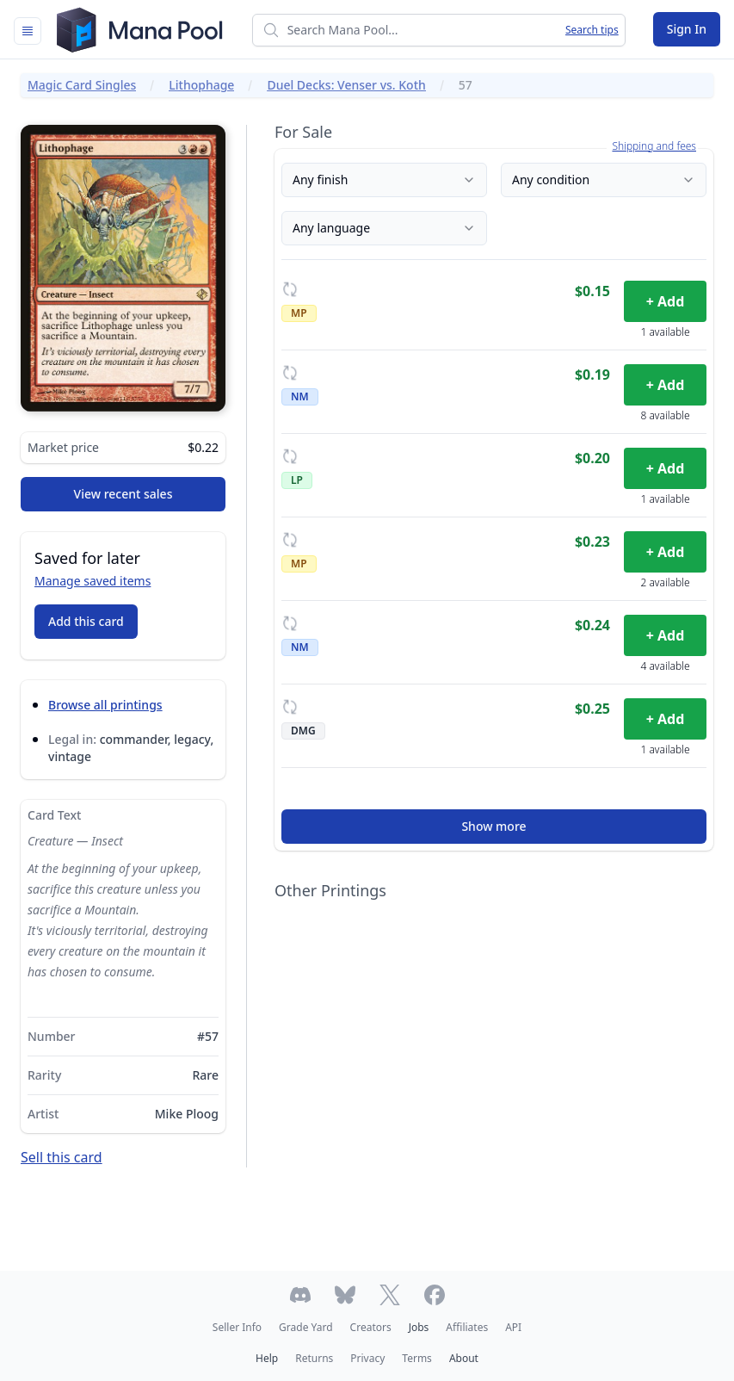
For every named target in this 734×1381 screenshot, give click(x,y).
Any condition (603, 179)
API (513, 1327)
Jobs (419, 1327)
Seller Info (237, 1327)
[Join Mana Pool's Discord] (300, 1295)
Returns (314, 1358)
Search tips (592, 30)
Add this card (86, 621)
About (463, 1358)
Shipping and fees (654, 146)
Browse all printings (105, 705)
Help (267, 1358)
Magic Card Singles (82, 85)
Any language (384, 228)
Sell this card (61, 1157)
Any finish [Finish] (384, 179)
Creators (371, 1327)
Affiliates (467, 1327)
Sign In (686, 29)
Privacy (367, 1358)
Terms (417, 1358)
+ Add (665, 301)
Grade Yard (305, 1327)
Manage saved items (92, 581)
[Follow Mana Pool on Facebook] (434, 1295)
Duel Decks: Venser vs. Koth (346, 85)
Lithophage (201, 85)
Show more (493, 826)
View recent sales (123, 494)
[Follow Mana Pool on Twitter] (389, 1295)
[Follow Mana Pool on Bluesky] (345, 1295)
